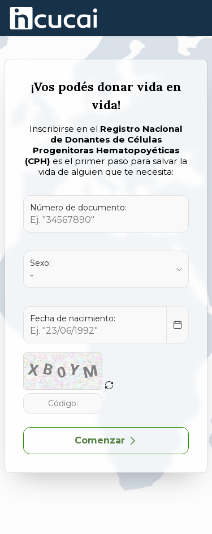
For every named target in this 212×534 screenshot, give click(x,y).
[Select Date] (177, 324)
